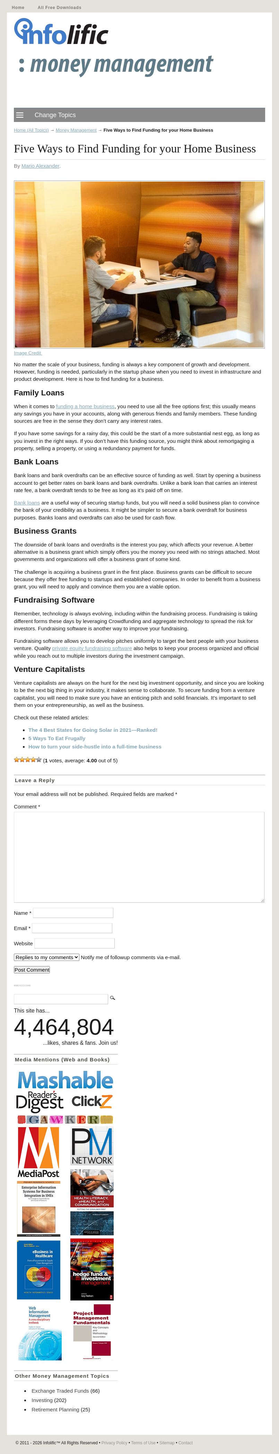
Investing (42, 1400)
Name (23, 913)
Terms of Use (143, 1442)
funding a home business (85, 406)
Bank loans (27, 503)
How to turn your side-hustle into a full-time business (95, 747)
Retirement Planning (55, 1409)
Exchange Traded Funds (60, 1391)
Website (23, 943)
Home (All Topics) (31, 130)
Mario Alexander (40, 166)
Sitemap (167, 1442)
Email (22, 928)
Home (18, 7)
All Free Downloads (59, 7)
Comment (27, 806)
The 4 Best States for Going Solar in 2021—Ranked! (92, 730)
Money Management (76, 130)
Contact (185, 1442)
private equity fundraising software (92, 648)
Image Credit (28, 353)
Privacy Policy (115, 1442)
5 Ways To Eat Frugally (57, 738)
